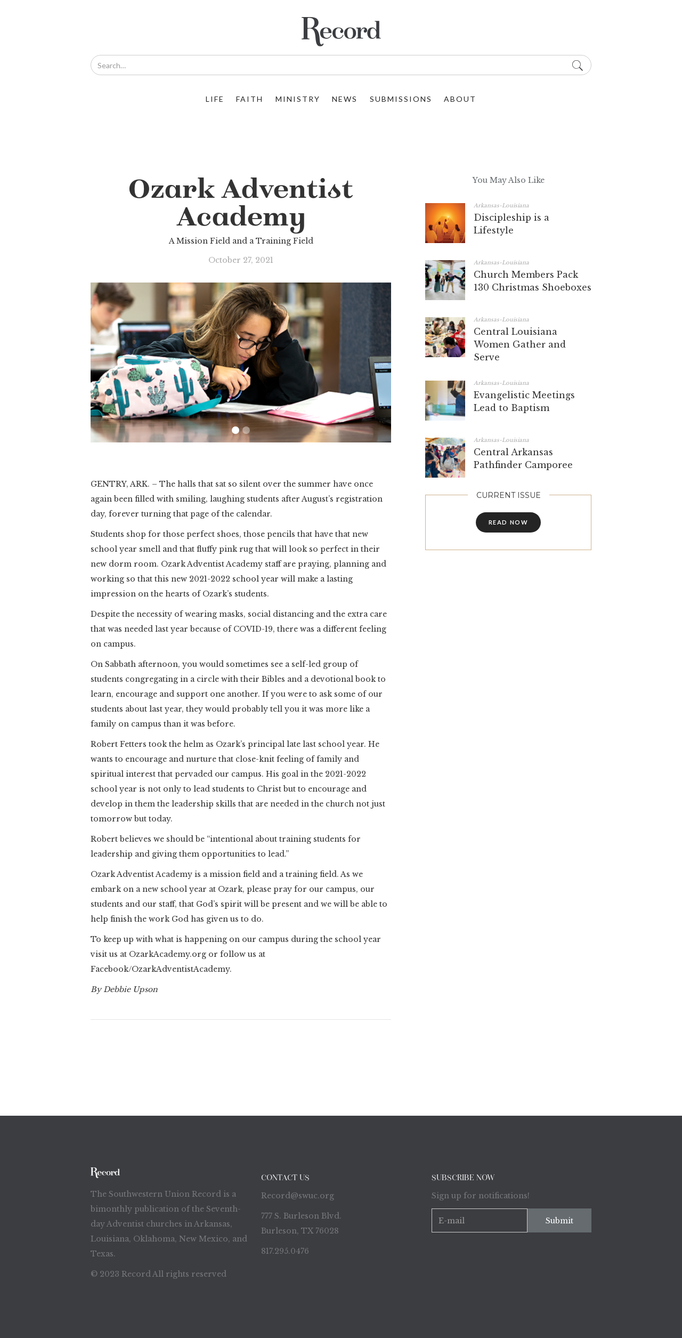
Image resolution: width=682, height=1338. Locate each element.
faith (249, 98)
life (215, 98)
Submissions (401, 98)
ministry (297, 98)
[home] (341, 32)
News (345, 98)
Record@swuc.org (297, 1195)
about (460, 98)
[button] (235, 430)
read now (509, 522)
